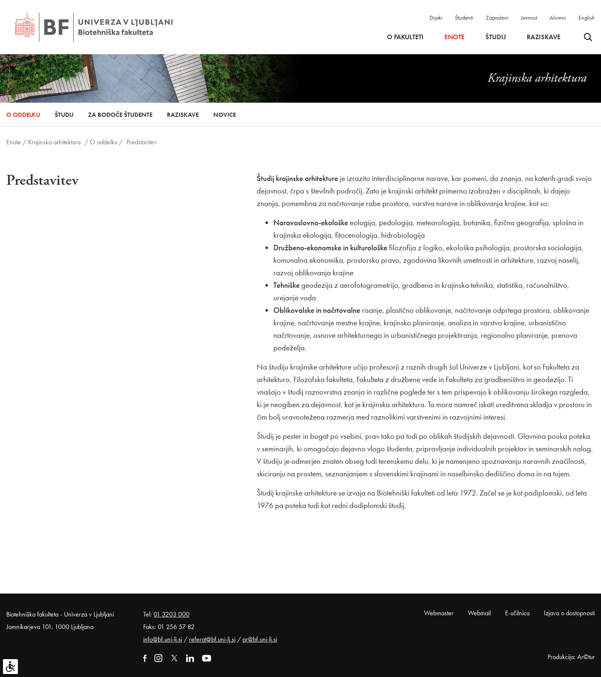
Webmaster (439, 613)
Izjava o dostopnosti (569, 613)
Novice (224, 115)
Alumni (558, 17)
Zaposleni (497, 17)
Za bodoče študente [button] (120, 115)
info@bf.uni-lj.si (162, 639)
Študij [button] (495, 37)
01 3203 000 (171, 614)
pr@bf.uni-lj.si (259, 639)
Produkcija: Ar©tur (571, 656)
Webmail (479, 613)
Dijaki (435, 17)
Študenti (464, 17)
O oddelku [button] (23, 115)
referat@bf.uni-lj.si (212, 639)
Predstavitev (141, 142)
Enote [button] (454, 37)
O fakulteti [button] (405, 37)
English (586, 17)
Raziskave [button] (544, 37)
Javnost (529, 17)
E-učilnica (517, 613)
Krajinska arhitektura (54, 142)
